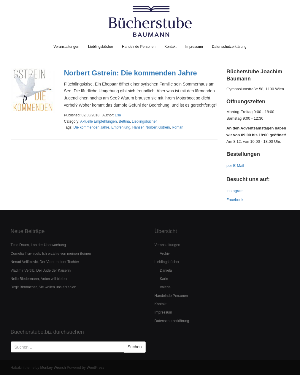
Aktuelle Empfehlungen (98, 121)
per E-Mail (235, 165)
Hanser (138, 127)
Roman (177, 127)
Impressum (194, 47)
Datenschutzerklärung (229, 47)
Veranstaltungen (66, 47)
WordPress (95, 367)
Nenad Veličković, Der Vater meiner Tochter (45, 262)
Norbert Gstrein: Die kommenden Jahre (130, 73)
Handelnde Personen (138, 47)
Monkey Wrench (53, 367)
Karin (164, 279)
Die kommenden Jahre (91, 127)
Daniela (166, 270)
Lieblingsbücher (100, 47)
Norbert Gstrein (157, 127)
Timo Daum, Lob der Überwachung (38, 245)
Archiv (165, 253)
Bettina (124, 121)
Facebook (234, 199)
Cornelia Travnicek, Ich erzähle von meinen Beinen (51, 253)
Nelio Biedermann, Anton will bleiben (40, 279)
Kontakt (170, 47)
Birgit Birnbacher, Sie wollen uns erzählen (43, 287)
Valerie (165, 287)
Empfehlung (120, 127)
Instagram (235, 191)
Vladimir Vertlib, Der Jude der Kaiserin (41, 270)
